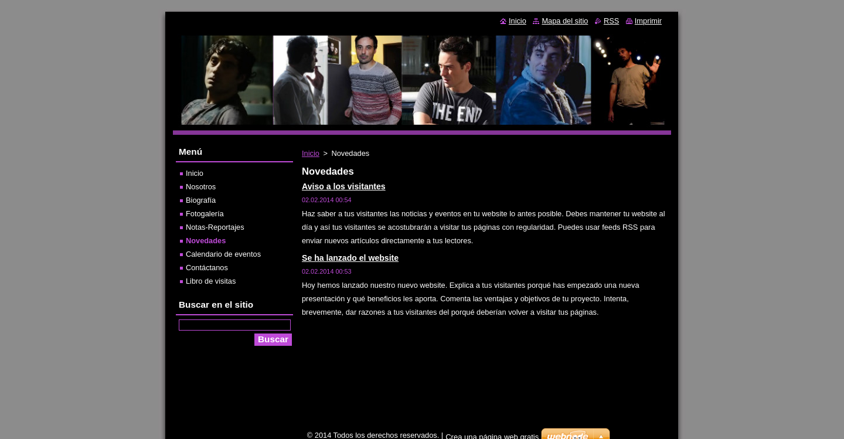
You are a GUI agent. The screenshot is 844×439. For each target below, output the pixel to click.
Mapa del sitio (565, 20)
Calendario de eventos (223, 254)
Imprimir (648, 20)
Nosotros (201, 186)
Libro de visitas (211, 281)
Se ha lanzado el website (350, 258)
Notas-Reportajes (215, 227)
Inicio (310, 153)
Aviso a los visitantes (344, 186)
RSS (611, 20)
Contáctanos (207, 267)
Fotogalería (205, 213)
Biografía (201, 200)
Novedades (206, 240)
